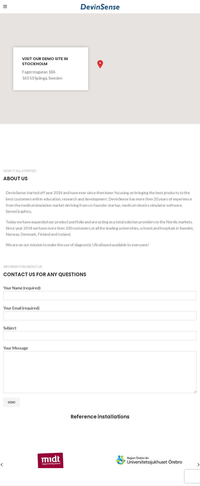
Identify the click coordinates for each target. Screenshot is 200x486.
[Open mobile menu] (5, 6)
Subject (100, 331)
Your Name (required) (100, 291)
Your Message (100, 360)
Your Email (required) (100, 312)
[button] (100, 64)
